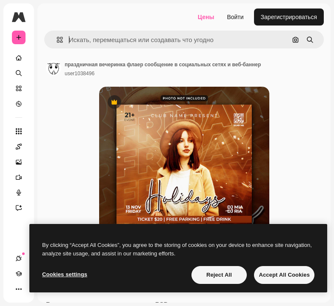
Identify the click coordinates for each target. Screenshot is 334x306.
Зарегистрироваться (289, 17)
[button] (56, 40)
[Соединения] (19, 258)
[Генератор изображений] (23, 162)
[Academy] (19, 273)
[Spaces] (23, 146)
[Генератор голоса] (23, 192)
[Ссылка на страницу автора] (53, 68)
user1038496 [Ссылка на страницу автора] (79, 73)
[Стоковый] (19, 88)
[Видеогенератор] (23, 177)
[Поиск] (19, 73)
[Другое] (19, 289)
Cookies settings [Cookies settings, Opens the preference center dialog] (64, 274)
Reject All (219, 275)
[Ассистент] (23, 208)
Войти (235, 17)
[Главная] (19, 58)
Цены (206, 17)
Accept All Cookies (284, 275)
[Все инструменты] (19, 131)
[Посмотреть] (19, 103)
